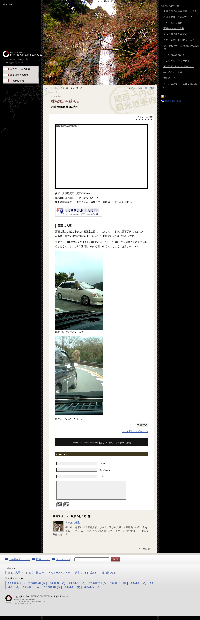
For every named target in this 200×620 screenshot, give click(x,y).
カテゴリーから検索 (21, 69)
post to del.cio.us (173, 100)
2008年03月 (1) (77, 586)
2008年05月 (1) (36, 586)
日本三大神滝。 (73, 526)
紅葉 (152, 88)
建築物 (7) (107, 576)
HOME (125, 431)
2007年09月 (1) (138, 586)
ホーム (49, 88)
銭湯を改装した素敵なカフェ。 (180, 17)
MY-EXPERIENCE (23, 57)
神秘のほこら (170, 78)
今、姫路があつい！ (174, 55)
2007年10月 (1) (118, 586)
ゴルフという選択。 (174, 22)
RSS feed (169, 96)
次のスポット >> (139, 431)
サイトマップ (63, 563)
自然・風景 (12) (16, 576)
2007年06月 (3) (51, 590)
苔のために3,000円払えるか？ (179, 40)
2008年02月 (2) (97, 586)
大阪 (140, 88)
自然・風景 (59, 88)
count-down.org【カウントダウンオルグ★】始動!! (102, 442)
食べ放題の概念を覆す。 (176, 34)
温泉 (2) (94, 576)
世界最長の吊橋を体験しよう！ (180, 11)
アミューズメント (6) (59, 576)
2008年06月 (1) (16, 586)
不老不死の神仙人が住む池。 (178, 66)
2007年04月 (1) (92, 590)
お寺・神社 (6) (36, 576)
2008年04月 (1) (57, 586)
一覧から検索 (21, 81)
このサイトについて (19, 563)
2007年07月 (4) (31, 590)
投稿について (43, 563)
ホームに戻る (8, 4)
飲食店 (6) (80, 576)
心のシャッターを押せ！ (176, 60)
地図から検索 (21, 75)
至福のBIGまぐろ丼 (173, 28)
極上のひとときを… (174, 72)
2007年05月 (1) (72, 590)
